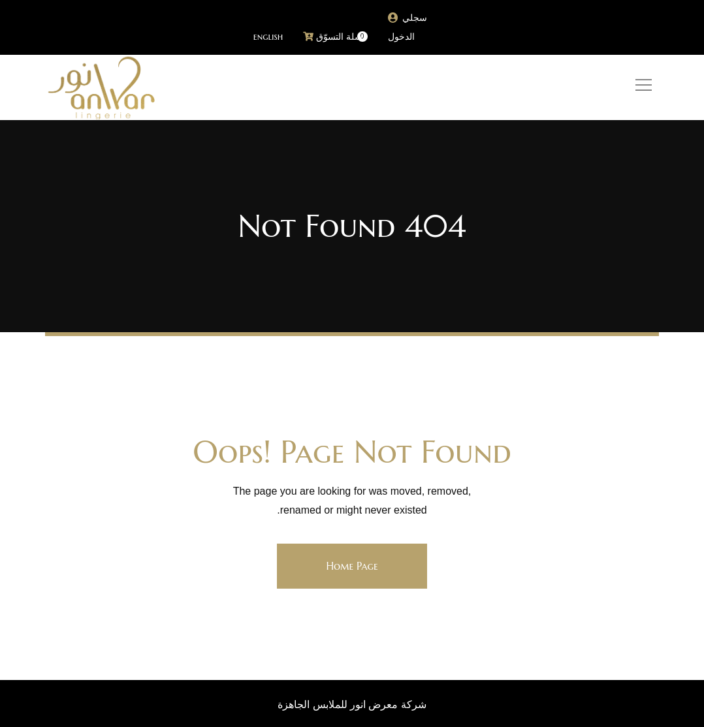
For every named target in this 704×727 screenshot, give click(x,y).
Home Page (351, 565)
